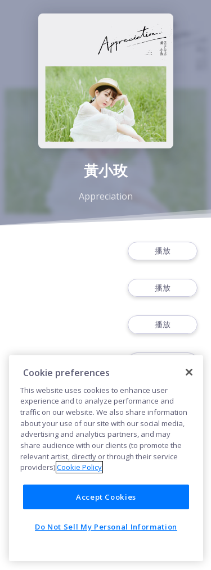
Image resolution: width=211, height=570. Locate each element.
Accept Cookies (106, 497)
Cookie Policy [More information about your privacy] (79, 467)
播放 (162, 251)
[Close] (189, 372)
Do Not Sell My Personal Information (106, 527)
